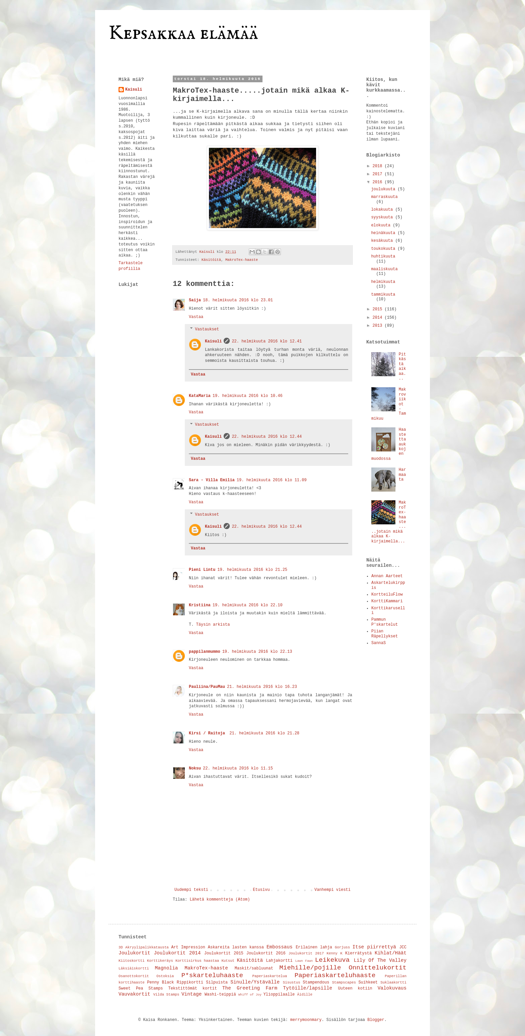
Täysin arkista (213, 624)
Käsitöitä (211, 260)
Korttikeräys (160, 961)
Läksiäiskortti (134, 968)
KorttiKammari (387, 601)
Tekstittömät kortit (192, 988)
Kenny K (334, 953)
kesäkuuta (383, 240)
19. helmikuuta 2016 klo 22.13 (257, 651)
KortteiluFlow (387, 594)
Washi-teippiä (220, 994)
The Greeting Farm (249, 988)
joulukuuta (384, 189)
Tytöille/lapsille (307, 988)
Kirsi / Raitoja (208, 733)
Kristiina (200, 605)
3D (121, 947)
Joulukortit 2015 (223, 953)
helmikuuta (383, 282)
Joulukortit (134, 953)
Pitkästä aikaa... (402, 366)
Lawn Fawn (304, 961)
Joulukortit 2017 (306, 953)
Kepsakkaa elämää (183, 33)
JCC (402, 947)
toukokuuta (384, 248)
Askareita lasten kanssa (236, 947)
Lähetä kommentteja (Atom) (220, 899)
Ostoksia (165, 976)
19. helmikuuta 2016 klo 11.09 (272, 480)
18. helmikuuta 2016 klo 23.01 (238, 300)
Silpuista (217, 982)
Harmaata (402, 475)
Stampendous (316, 982)
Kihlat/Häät (390, 953)
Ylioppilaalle (279, 994)
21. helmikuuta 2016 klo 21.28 (264, 733)
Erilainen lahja (314, 947)
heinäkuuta (384, 233)
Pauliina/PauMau (207, 687)
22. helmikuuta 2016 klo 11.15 (238, 768)
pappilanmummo (204, 651)
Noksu (195, 768)
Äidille (304, 995)
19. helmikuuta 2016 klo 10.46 (248, 396)
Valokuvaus (392, 988)
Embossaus (280, 947)
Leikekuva (332, 960)
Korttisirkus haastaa (197, 961)
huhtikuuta (383, 256)
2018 (379, 166)
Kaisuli (213, 341)
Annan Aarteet (387, 576)
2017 (379, 174)
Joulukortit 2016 (266, 953)
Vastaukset (207, 329)
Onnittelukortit (377, 967)
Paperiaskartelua (269, 976)
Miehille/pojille (310, 967)
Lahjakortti (279, 960)
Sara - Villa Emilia (212, 480)
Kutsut (227, 961)
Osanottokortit (134, 976)
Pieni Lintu (202, 569)
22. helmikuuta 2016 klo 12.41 (267, 341)
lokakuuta (383, 209)
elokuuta (382, 225)
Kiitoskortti (132, 961)
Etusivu (261, 890)
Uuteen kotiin (355, 988)
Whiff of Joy (249, 995)
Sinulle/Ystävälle (255, 982)
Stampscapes (344, 982)
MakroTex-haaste (241, 260)
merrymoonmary (306, 1020)
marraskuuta (384, 197)
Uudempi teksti (191, 890)
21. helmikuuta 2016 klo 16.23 (262, 687)
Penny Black (160, 982)
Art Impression (188, 947)
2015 (379, 309)
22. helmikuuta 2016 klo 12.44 (267, 436)
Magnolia (166, 968)
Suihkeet (368, 982)
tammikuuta (383, 294)
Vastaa (196, 317)
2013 (379, 325)
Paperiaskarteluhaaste (335, 975)
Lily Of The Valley (380, 960)
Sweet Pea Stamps (141, 988)
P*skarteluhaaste (212, 975)
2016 (379, 182)
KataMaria (200, 396)
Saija (195, 300)
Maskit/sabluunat (254, 968)
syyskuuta (383, 217)
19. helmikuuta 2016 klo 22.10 (248, 605)
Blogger (375, 1020)
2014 (379, 317)
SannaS (378, 643)
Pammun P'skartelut (384, 622)
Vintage (191, 994)
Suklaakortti (393, 982)
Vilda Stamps (166, 995)
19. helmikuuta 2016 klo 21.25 (252, 569)
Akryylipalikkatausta (147, 947)
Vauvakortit (134, 994)
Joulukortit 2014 (177, 953)
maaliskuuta (384, 269)
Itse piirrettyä (374, 947)
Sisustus (291, 982)
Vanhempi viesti (332, 890)
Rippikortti (190, 982)
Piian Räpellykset (384, 633)
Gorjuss (342, 947)
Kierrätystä (358, 953)
